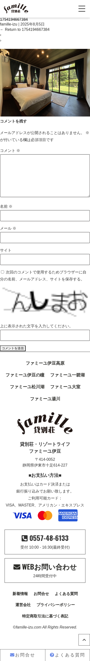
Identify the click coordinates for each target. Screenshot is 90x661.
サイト (6, 258)
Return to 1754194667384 (24, 29)
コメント (10, 151)
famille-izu (8, 24)
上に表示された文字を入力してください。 (36, 334)
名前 (6, 214)
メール (8, 236)
